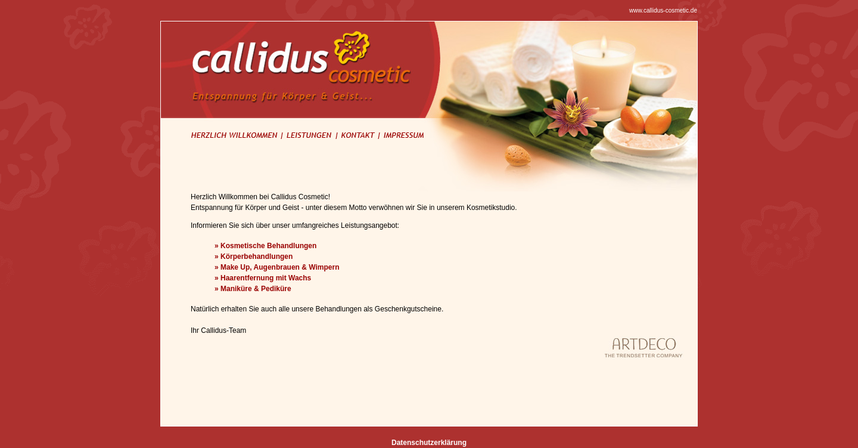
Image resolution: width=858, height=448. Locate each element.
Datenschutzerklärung (429, 442)
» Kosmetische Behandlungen (265, 246)
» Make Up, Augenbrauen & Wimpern (276, 267)
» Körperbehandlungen (253, 256)
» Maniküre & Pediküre (252, 289)
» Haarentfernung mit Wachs (262, 278)
